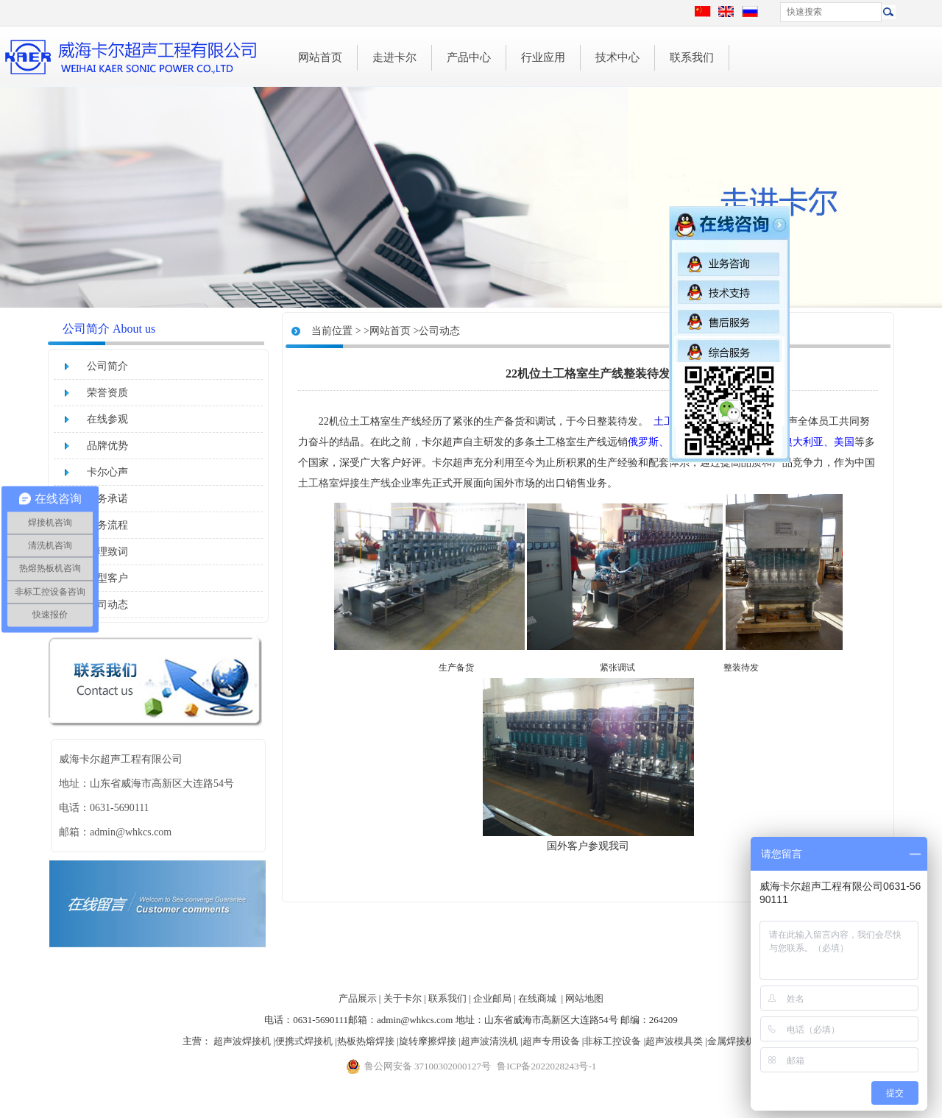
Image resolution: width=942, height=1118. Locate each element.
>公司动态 (436, 330)
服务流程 (107, 525)
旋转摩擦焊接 (427, 1041)
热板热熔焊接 (365, 1041)
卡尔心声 (107, 472)
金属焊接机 (731, 1041)
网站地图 (584, 998)
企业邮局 (492, 998)
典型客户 (107, 578)
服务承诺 (107, 498)
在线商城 (537, 998)
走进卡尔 (394, 57)
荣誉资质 (107, 392)
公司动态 (107, 604)
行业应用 (543, 57)
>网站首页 (387, 330)
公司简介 (107, 366)
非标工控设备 (612, 1041)
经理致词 (107, 551)
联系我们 (692, 57)
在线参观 (107, 419)
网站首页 (320, 57)
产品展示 (358, 998)
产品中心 (469, 57)
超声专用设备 (551, 1041)
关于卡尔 (402, 998)
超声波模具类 (674, 1041)
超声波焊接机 (242, 1041)
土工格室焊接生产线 (344, 483)
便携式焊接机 (304, 1041)
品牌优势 (107, 445)
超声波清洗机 (489, 1041)
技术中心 (617, 57)
